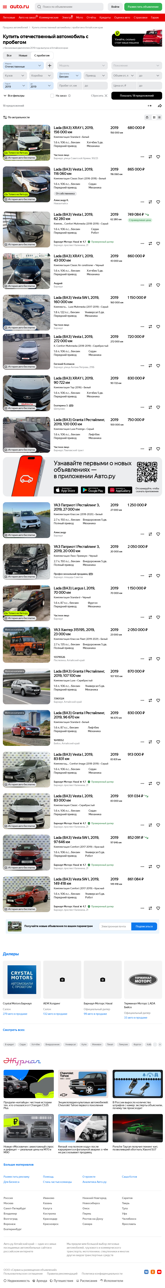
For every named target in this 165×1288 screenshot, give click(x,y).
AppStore (66, 490)
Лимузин (123, 1044)
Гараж (155, 17)
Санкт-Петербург (15, 1208)
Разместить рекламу (16, 1176)
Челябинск (129, 1218)
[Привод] (96, 76)
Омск (85, 1208)
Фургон (137, 1044)
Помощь (48, 1176)
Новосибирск (91, 1203)
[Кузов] (15, 76)
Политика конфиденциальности (102, 1273)
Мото (79, 17)
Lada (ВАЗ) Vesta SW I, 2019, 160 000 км (76, 299)
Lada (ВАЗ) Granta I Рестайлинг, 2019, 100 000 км (79, 422)
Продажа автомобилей (15, 27)
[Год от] (15, 86)
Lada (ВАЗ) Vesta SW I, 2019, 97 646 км (76, 839)
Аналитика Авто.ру (94, 1182)
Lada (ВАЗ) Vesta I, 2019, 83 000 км (73, 798)
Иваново (48, 1198)
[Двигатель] (69, 76)
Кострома (49, 1213)
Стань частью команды (57, 1182)
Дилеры (11, 954)
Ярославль (129, 1224)
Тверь (125, 1203)
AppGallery (120, 490)
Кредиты (105, 17)
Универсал (70, 1044)
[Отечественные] (23, 66)
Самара (87, 1224)
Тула (125, 1208)
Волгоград (10, 1218)
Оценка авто (122, 17)
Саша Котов (129, 1176)
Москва (8, 1203)
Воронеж (10, 1224)
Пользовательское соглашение (23, 1273)
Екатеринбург (13, 1229)
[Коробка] (41, 76)
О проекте (88, 1176)
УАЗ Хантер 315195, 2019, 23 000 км (74, 632)
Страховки (140, 17)
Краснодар (50, 1218)
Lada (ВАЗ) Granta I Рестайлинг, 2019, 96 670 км (79, 715)
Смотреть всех (14, 1030)
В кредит (9, 1044)
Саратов (127, 1198)
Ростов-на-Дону (92, 1218)
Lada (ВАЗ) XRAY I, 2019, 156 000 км (73, 130)
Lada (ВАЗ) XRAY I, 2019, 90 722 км (73, 380)
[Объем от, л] (123, 76)
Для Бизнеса (11, 1182)
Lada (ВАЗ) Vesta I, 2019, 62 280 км (73, 216)
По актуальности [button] (16, 117)
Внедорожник (53, 1044)
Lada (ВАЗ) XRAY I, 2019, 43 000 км (73, 258)
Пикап (110, 1044)
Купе (84, 1044)
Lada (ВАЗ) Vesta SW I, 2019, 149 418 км (76, 881)
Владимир (10, 1213)
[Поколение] (136, 66)
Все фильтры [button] (13, 96)
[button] (160, 106)
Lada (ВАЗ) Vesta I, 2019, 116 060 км (73, 171)
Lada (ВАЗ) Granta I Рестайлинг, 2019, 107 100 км (79, 673)
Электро (67, 17)
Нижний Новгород (94, 1198)
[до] (149, 76)
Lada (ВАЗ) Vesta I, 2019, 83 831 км (73, 756)
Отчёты (91, 17)
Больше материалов (19, 1164)
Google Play (93, 490)
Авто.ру (19, 7)
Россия (8, 1198)
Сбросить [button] (99, 95)
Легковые (9, 17)
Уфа (124, 1213)
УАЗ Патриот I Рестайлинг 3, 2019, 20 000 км (77, 548)
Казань (47, 1203)
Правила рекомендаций (62, 1273)
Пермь (86, 1213)
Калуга (47, 1208)
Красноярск (50, 1224)
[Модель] (82, 66)
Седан (23, 1044)
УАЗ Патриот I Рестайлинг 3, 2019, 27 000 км (77, 507)
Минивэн (96, 1044)
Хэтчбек (36, 1044)
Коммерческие (48, 17)
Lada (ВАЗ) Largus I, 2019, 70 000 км (74, 590)
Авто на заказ (28, 17)
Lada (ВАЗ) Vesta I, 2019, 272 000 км (73, 338)
